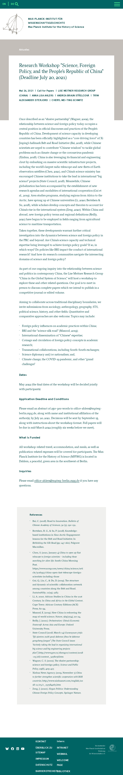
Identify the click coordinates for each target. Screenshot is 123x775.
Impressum (42, 758)
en (4, 3)
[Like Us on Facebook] (13, 748)
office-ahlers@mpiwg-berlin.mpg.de (56, 480)
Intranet (62, 747)
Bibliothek (63, 771)
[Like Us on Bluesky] (7, 748)
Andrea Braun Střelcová (73, 95)
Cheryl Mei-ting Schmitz (67, 100)
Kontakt (41, 741)
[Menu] (117, 4)
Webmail (62, 753)
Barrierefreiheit (46, 771)
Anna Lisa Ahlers (42, 95)
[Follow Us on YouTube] (22, 748)
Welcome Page (63, 762)
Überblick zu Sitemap (44, 750)
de (12, 3)
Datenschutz (44, 764)
